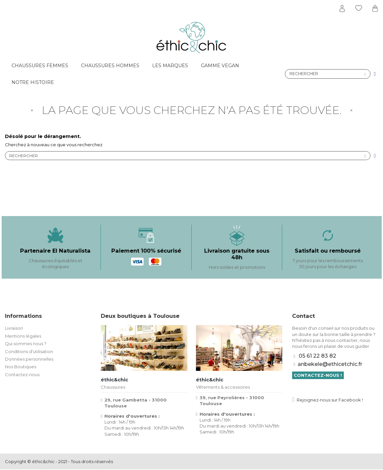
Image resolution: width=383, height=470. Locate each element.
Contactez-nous (22, 374)
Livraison (14, 328)
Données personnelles (29, 359)
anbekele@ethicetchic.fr (330, 364)
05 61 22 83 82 (317, 356)
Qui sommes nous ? (25, 344)
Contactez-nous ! (318, 375)
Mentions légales (23, 336)
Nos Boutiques (20, 367)
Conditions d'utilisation (29, 351)
